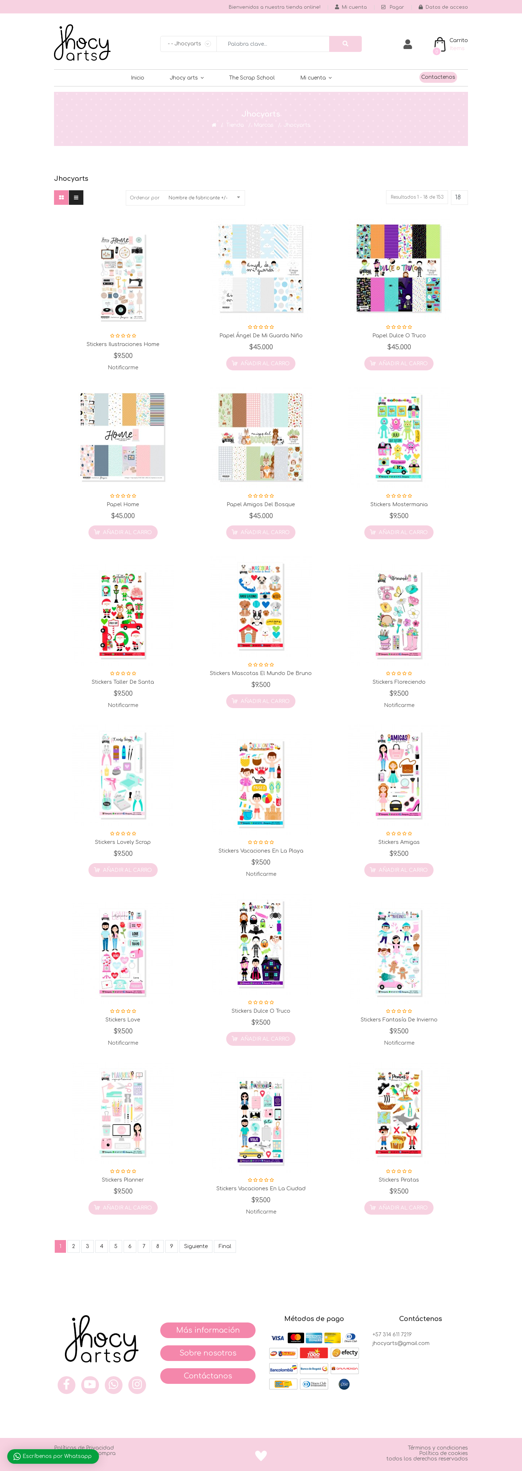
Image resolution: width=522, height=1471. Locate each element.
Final (225, 1246)
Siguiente (196, 1246)
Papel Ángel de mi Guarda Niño (261, 335)
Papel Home (123, 504)
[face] (66, 1385)
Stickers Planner (123, 1180)
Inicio (137, 78)
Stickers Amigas (399, 842)
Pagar (392, 7)
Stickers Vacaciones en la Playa (261, 851)
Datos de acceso (443, 7)
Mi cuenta (313, 78)
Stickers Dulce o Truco (261, 1011)
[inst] (137, 1385)
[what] (114, 1385)
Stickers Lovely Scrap (123, 842)
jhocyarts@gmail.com (401, 1343)
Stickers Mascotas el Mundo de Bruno (261, 673)
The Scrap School (252, 78)
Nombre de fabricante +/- (198, 197)
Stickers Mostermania (399, 504)
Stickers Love (122, 1020)
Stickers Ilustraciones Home (123, 344)
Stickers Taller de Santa (123, 682)
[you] (90, 1385)
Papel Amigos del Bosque (261, 504)
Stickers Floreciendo (399, 682)
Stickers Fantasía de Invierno (399, 1020)
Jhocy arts (184, 78)
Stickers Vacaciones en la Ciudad (261, 1188)
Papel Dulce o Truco (399, 335)
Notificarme (123, 367)
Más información (208, 1330)
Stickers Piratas (399, 1180)
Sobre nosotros (207, 1353)
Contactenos (438, 77)
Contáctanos (208, 1376)
